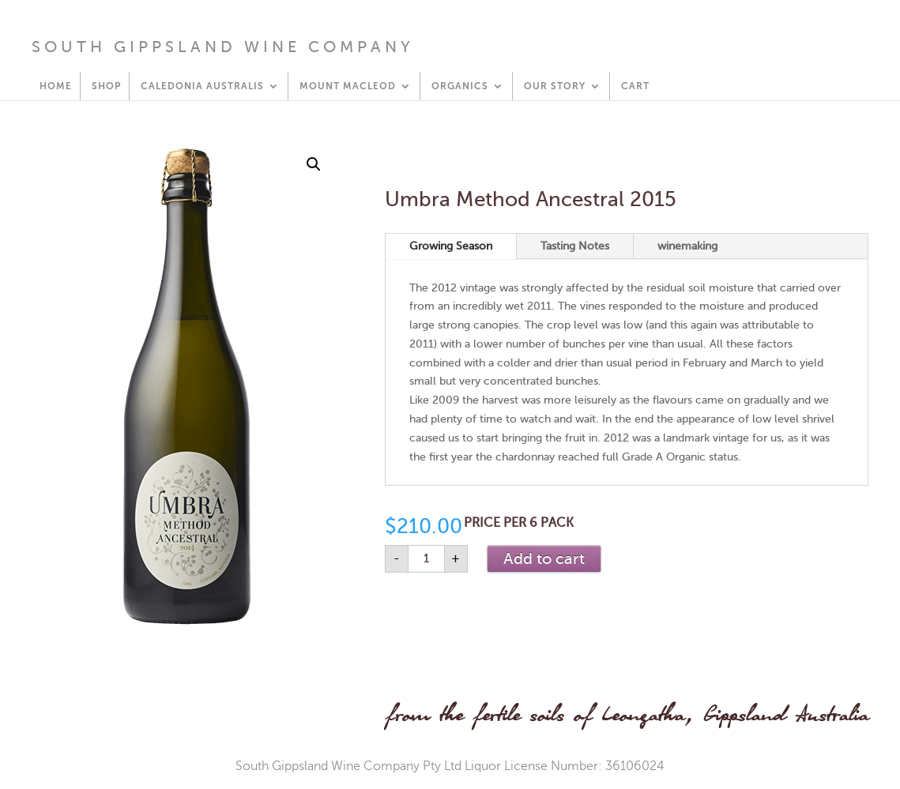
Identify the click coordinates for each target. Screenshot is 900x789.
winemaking (687, 246)
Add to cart (544, 559)
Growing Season (450, 246)
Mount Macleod (347, 86)
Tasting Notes (574, 246)
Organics (459, 86)
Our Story (555, 86)
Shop (106, 86)
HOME (56, 86)
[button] (313, 164)
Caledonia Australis (202, 86)
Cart (635, 86)
